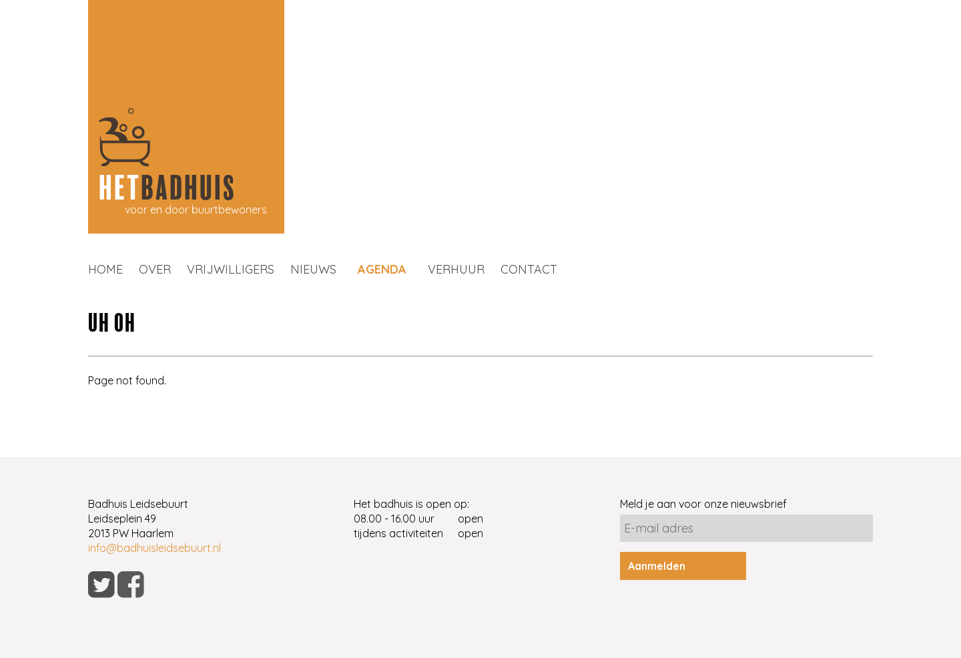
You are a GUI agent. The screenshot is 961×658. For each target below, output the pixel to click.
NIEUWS (313, 269)
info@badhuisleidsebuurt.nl (154, 548)
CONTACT (529, 269)
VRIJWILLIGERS (230, 269)
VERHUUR (456, 269)
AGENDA (382, 269)
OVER (155, 269)
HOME (105, 269)
